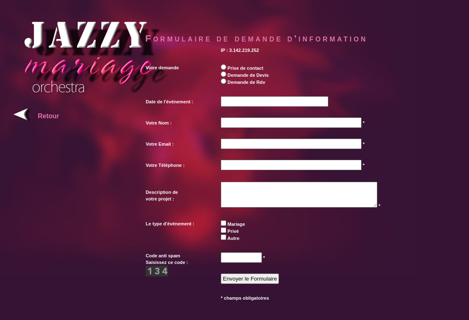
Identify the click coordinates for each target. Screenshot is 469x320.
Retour (48, 116)
